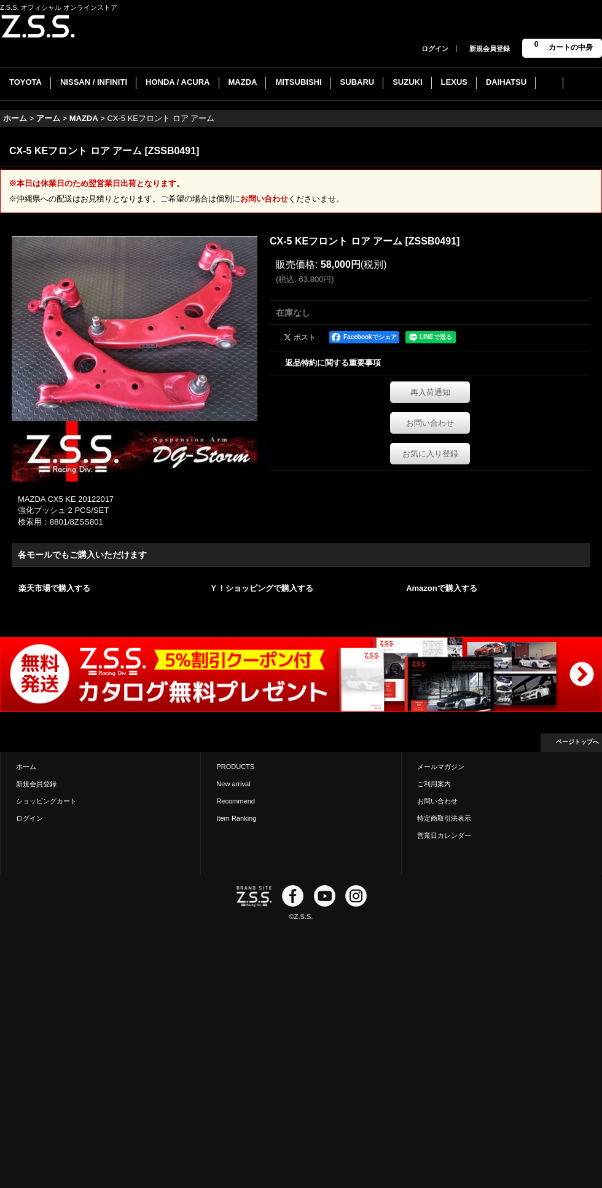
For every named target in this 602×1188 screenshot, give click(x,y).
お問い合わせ (264, 198)
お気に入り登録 (430, 453)
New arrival (233, 783)
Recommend (235, 801)
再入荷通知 (430, 392)
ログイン (434, 48)
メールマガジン (440, 766)
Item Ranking (236, 818)
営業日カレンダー (444, 835)
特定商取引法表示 (444, 818)
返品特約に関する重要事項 (333, 362)
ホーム (26, 766)
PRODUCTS (235, 766)
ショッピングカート (46, 801)
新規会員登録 (489, 48)
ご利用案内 (434, 783)
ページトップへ (577, 741)
